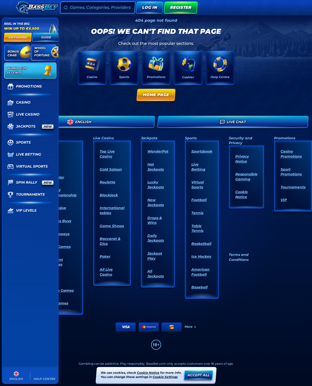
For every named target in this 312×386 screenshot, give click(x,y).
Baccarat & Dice (110, 241)
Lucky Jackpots (155, 184)
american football (200, 272)
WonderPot (157, 151)
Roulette (107, 182)
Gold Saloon (111, 169)
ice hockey (201, 256)
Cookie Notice (241, 194)
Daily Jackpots (155, 238)
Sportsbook (201, 151)
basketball (201, 243)
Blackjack (109, 195)
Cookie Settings (165, 377)
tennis (197, 213)
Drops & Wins (154, 220)
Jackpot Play (154, 256)
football (199, 200)
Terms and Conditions (239, 257)
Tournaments (293, 187)
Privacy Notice (242, 159)
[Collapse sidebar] (8, 7)
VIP (284, 200)
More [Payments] (191, 326)
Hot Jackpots (155, 167)
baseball (199, 287)
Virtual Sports (197, 184)
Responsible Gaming (246, 176)
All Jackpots (155, 273)
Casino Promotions (291, 154)
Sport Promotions (291, 172)
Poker (105, 256)
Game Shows (112, 226)
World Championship (63, 192)
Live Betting (198, 167)
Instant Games (56, 262)
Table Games (61, 290)
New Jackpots (155, 202)
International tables (112, 210)
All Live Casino (106, 272)
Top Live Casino (107, 154)
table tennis (197, 228)
